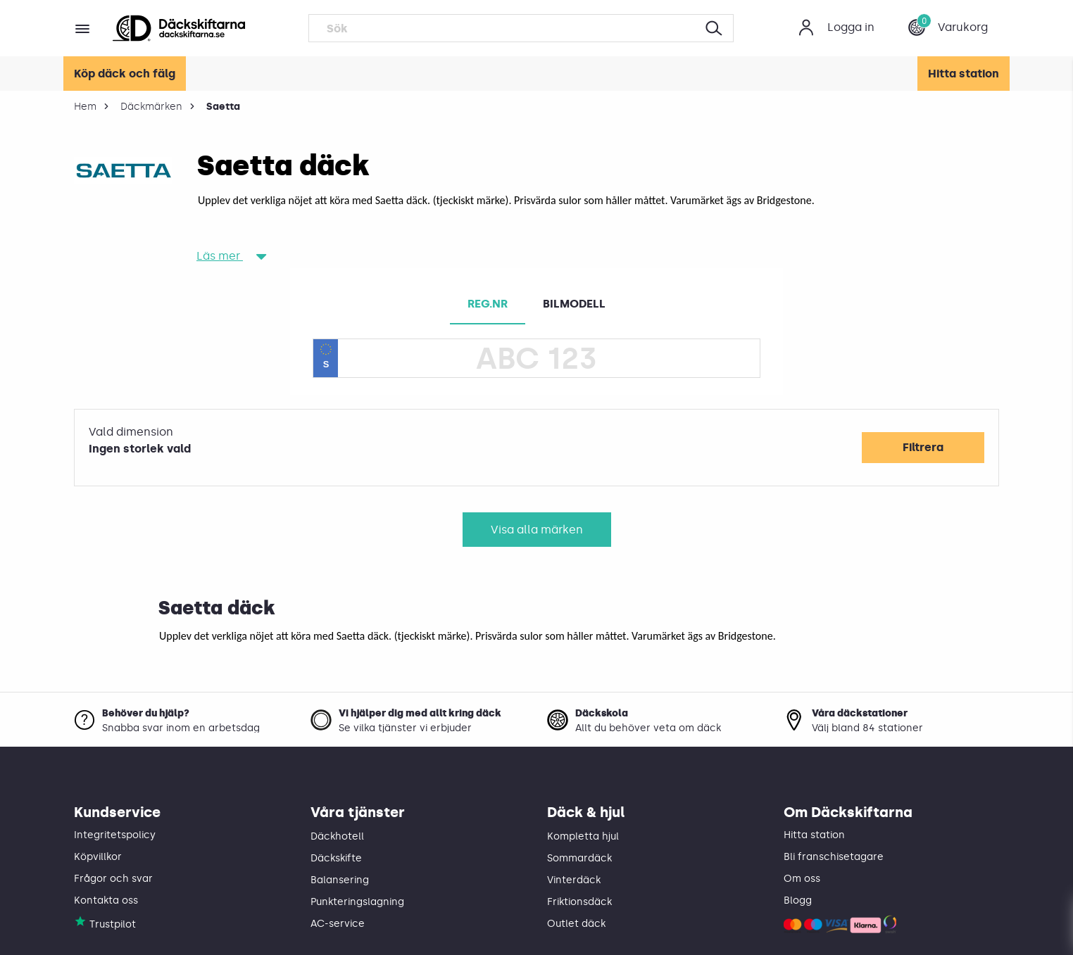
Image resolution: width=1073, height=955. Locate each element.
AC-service (337, 924)
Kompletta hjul (583, 836)
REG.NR (488, 303)
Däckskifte (336, 858)
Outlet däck (576, 924)
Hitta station (963, 73)
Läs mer (224, 256)
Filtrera (923, 447)
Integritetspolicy (115, 835)
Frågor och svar (113, 879)
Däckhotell (337, 836)
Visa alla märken (537, 529)
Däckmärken (151, 107)
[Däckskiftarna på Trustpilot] (80, 924)
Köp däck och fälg (124, 73)
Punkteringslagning (357, 902)
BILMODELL (574, 303)
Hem (85, 107)
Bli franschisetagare (834, 857)
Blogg (798, 900)
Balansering (339, 880)
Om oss (802, 879)
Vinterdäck (574, 880)
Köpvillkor (98, 857)
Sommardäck (579, 858)
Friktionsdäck (579, 902)
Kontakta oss (106, 900)
